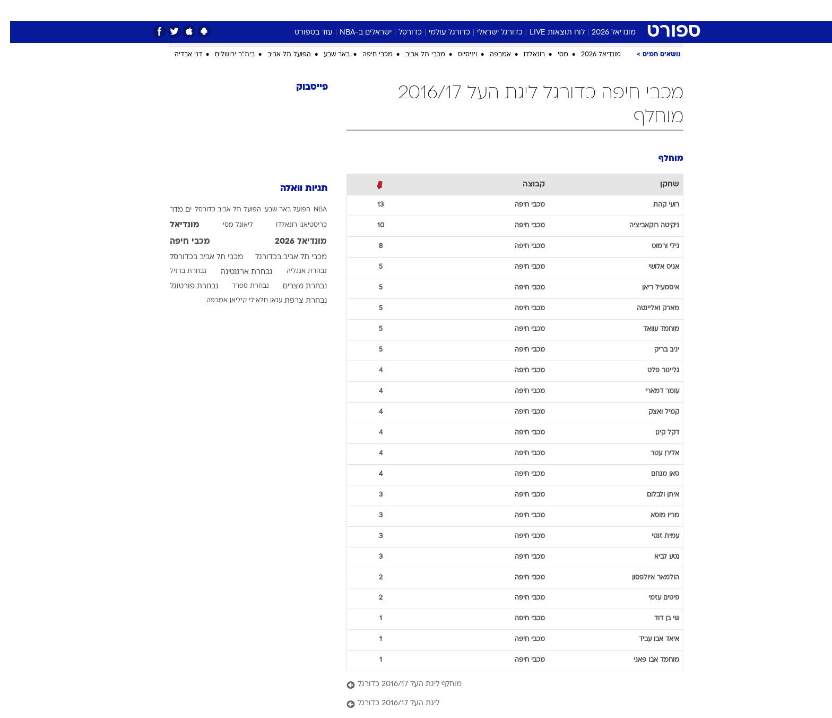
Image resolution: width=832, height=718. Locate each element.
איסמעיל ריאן (650, 288)
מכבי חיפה (367, 55)
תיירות (353, 10)
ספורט (588, 10)
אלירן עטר (654, 453)
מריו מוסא (654, 515)
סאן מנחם (655, 474)
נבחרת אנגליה (296, 271)
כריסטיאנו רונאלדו (291, 225)
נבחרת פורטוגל (184, 286)
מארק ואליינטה (648, 308)
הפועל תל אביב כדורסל (218, 210)
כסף (450, 10)
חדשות (624, 10)
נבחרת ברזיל (178, 271)
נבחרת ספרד (240, 286)
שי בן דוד (656, 619)
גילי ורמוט (655, 246)
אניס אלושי (653, 267)
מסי (553, 55)
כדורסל (400, 32)
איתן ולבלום (653, 495)
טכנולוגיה (314, 10)
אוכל (422, 10)
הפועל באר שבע (277, 210)
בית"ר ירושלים (225, 55)
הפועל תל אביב (279, 55)
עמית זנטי (655, 536)
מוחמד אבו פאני (646, 660)
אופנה (274, 10)
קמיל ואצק (653, 412)
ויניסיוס (457, 55)
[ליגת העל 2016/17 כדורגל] (504, 704)
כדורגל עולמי (439, 32)
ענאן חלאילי (255, 300)
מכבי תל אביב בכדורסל (196, 257)
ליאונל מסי (228, 225)
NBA (310, 210)
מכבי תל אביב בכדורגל (281, 257)
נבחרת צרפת (295, 300)
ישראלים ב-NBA (356, 32)
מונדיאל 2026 (604, 32)
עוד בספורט (303, 32)
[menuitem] (617, 10)
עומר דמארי (652, 391)
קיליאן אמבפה (216, 300)
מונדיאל (551, 10)
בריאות (389, 10)
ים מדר (170, 210)
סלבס (479, 10)
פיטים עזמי (653, 598)
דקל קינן (657, 433)
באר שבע (327, 55)
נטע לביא (656, 557)
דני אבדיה (178, 55)
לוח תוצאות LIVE (547, 32)
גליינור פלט (653, 370)
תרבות (513, 10)
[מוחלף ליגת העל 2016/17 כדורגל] (504, 684)
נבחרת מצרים (295, 286)
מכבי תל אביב (415, 55)
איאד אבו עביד (649, 639)
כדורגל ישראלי (490, 32)
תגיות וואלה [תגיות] (294, 188)
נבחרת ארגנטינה (236, 272)
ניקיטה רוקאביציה (644, 226)
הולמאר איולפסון (645, 578)
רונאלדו (524, 55)
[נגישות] (14, 11)
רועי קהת (656, 205)
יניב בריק (656, 350)
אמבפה (490, 55)
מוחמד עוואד (651, 329)
